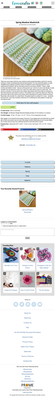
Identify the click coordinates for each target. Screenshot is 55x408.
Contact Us (27, 323)
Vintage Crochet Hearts (27, 267)
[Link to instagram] (33, 304)
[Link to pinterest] (27, 304)
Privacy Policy (27, 342)
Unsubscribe (27, 361)
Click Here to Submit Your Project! (31, 139)
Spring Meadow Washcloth (27, 211)
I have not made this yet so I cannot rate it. (14, 226)
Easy (27, 176)
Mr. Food (27, 377)
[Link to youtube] (39, 304)
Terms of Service (27, 357)
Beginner (27, 181)
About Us (27, 314)
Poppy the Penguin (11, 290)
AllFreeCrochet (27, 370)
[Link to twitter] (21, 304)
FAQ (27, 328)
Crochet (27, 163)
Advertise (27, 318)
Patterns (27, 167)
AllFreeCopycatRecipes (27, 381)
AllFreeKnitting (27, 372)
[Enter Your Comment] (27, 232)
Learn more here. (27, 392)
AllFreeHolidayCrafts (27, 374)
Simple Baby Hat (30, 145)
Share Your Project (27, 347)
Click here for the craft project (27, 103)
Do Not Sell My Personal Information (27, 333)
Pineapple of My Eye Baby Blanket (44, 267)
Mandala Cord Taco (11, 266)
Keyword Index (27, 338)
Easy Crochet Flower (27, 290)
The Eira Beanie (44, 290)
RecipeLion (27, 379)
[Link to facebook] (15, 304)
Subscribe (27, 352)
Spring (27, 172)
